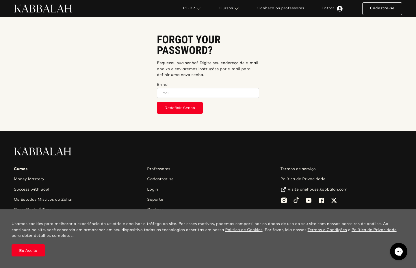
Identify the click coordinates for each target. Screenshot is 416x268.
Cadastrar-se (160, 179)
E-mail (163, 85)
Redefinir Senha (180, 108)
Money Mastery (29, 179)
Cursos (230, 8)
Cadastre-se (382, 8)
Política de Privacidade (303, 179)
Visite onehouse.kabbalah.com (318, 189)
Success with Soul (31, 189)
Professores (158, 169)
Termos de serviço (298, 169)
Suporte (155, 200)
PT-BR (192, 8)
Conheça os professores (280, 8)
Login (152, 189)
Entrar (333, 8)
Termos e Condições (327, 230)
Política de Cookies (243, 230)
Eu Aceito (28, 250)
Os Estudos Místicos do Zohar (43, 200)
